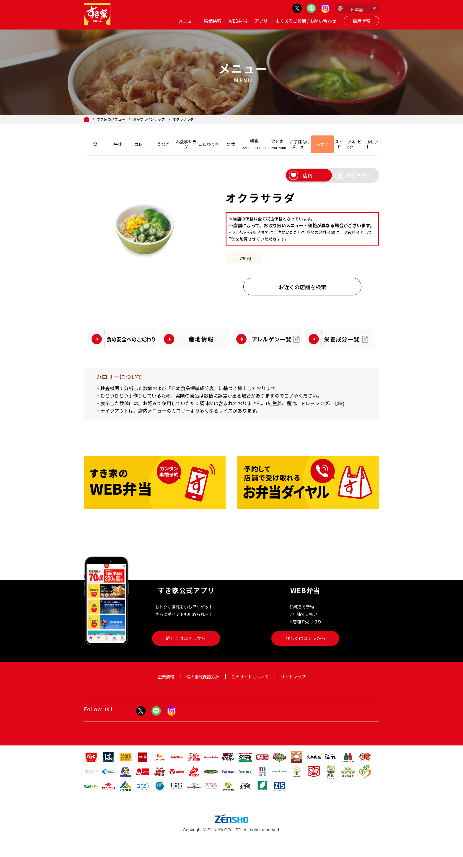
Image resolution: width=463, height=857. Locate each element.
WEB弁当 (238, 21)
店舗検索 (212, 21)
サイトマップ (293, 677)
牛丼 (118, 144)
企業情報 (166, 677)
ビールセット (368, 144)
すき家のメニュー (111, 119)
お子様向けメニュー (299, 144)
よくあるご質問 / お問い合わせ (305, 21)
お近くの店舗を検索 (302, 287)
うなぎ (163, 144)
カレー (140, 144)
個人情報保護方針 (202, 677)
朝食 (254, 144)
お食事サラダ (186, 144)
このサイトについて (250, 677)
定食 (231, 144)
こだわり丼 (208, 144)
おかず (322, 144)
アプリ (261, 21)
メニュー (187, 21)
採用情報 (361, 21)
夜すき (277, 144)
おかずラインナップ (149, 119)
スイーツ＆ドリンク (345, 144)
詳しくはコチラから (186, 638)
